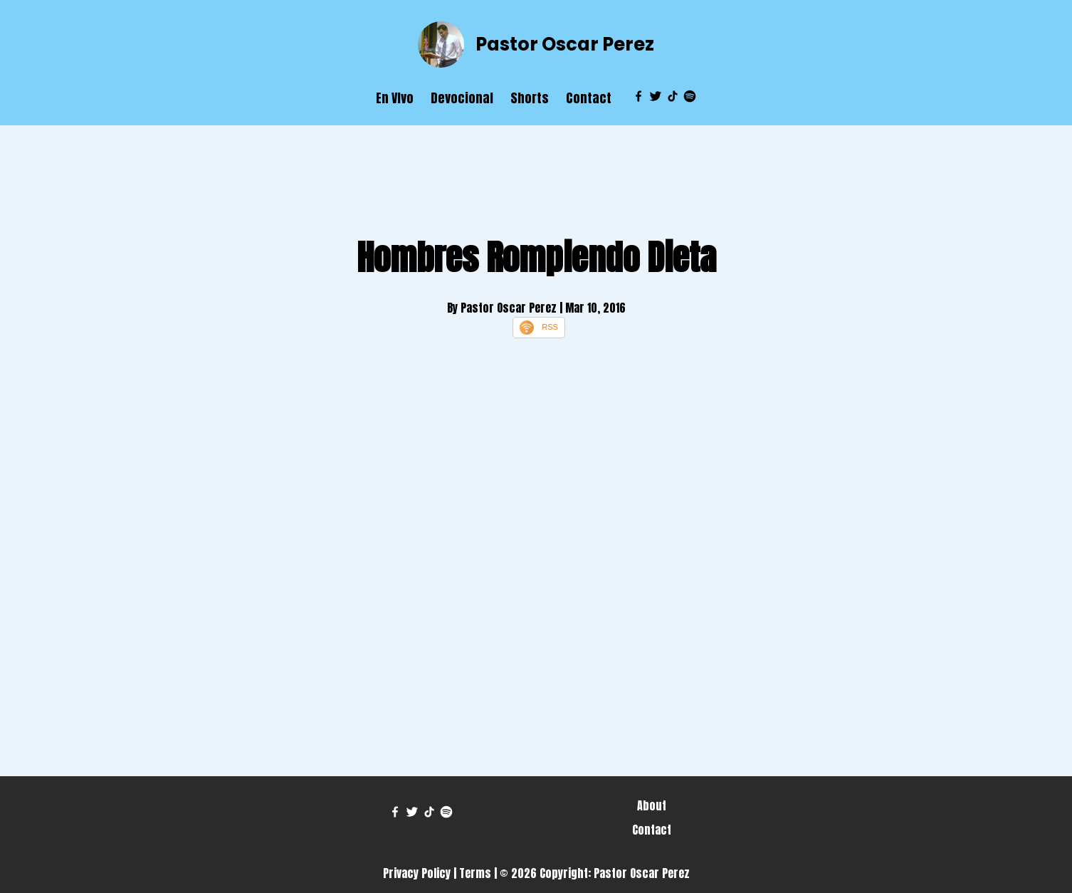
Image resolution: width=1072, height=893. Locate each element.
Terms (475, 873)
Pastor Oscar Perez (564, 44)
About (651, 805)
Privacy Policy (417, 873)
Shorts (529, 98)
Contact (588, 98)
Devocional (462, 98)
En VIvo (395, 98)
